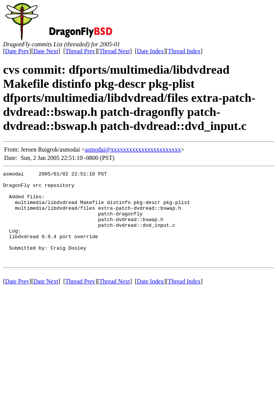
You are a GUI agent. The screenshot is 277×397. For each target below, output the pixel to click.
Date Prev (17, 51)
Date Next (45, 51)
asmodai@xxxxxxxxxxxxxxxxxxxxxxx (133, 149)
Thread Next (114, 51)
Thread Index (184, 51)
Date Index (150, 51)
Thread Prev (80, 51)
